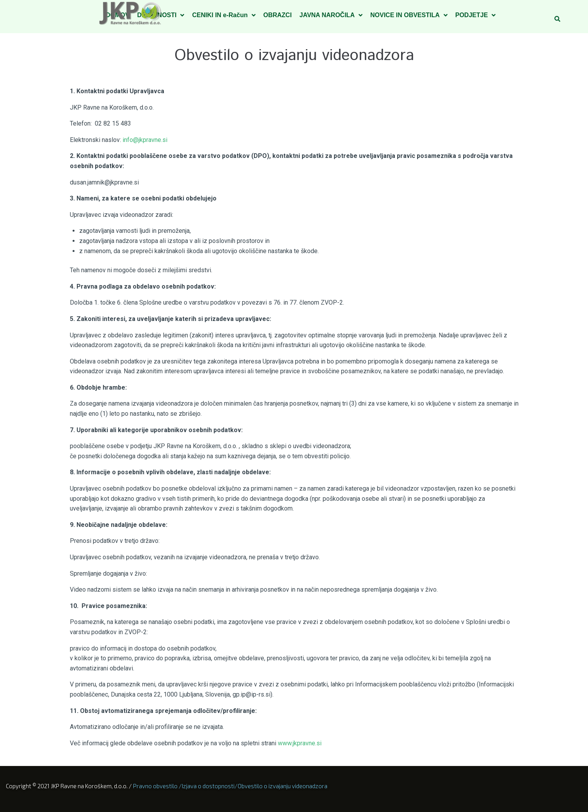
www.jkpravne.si (301, 743)
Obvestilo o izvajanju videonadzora (282, 785)
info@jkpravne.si (145, 140)
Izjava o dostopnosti (208, 785)
